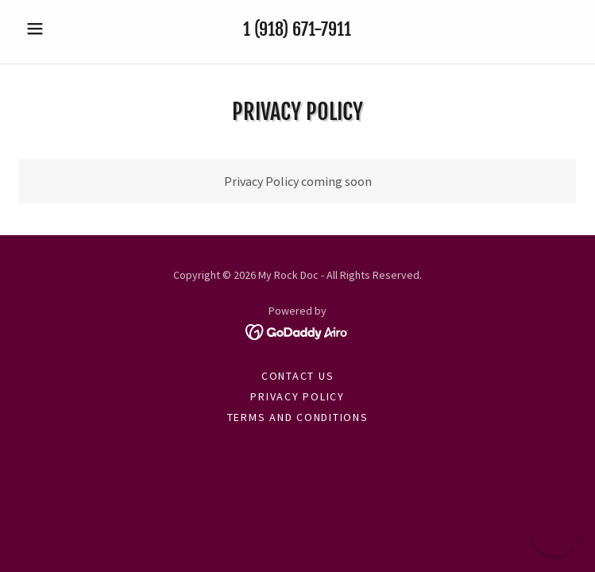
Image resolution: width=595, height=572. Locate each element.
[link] (297, 330)
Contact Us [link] (297, 376)
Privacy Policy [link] (297, 396)
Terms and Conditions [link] (298, 417)
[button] (60, 28)
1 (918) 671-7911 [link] (297, 29)
